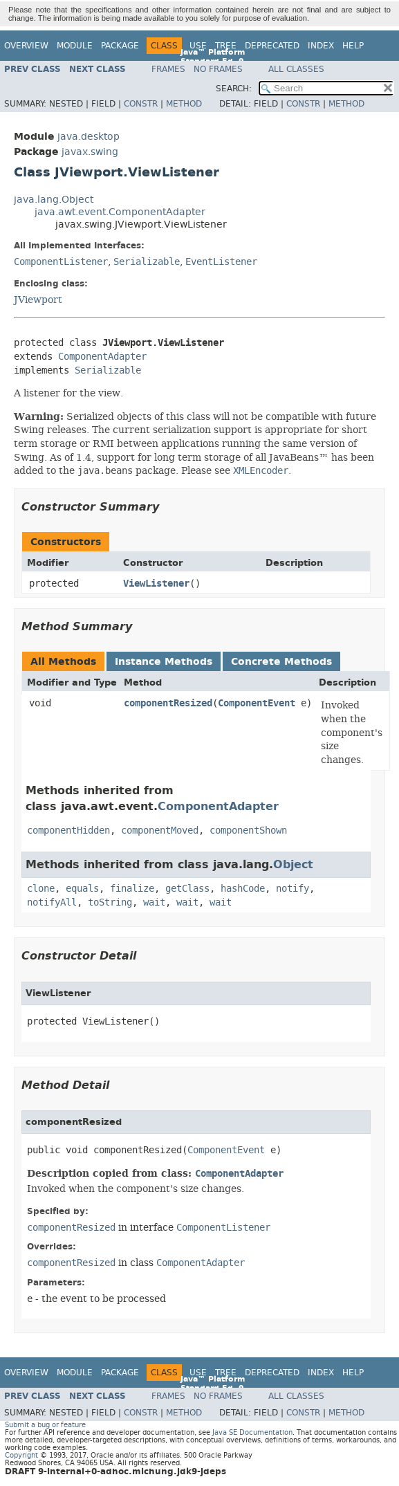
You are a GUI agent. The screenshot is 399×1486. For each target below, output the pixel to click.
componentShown (248, 830)
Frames (168, 69)
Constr (141, 104)
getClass (187, 889)
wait (154, 902)
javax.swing (90, 152)
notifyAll (52, 902)
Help (353, 46)
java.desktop (88, 137)
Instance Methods (163, 662)
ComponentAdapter (102, 357)
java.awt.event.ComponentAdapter (120, 212)
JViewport (38, 299)
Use (198, 46)
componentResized (168, 703)
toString (110, 902)
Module (75, 46)
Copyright (21, 1455)
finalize (132, 889)
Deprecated (272, 46)
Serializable (146, 262)
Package (120, 46)
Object (293, 864)
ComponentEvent (256, 703)
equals (82, 889)
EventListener (221, 262)
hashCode (243, 889)
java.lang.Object (53, 199)
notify (292, 889)
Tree (225, 46)
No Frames (218, 69)
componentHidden (68, 830)
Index (321, 46)
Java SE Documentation (252, 1432)
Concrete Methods (281, 662)
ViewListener (156, 583)
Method (184, 104)
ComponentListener (61, 262)
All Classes (296, 69)
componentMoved (159, 830)
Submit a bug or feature (45, 1425)
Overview (26, 46)
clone (41, 889)
